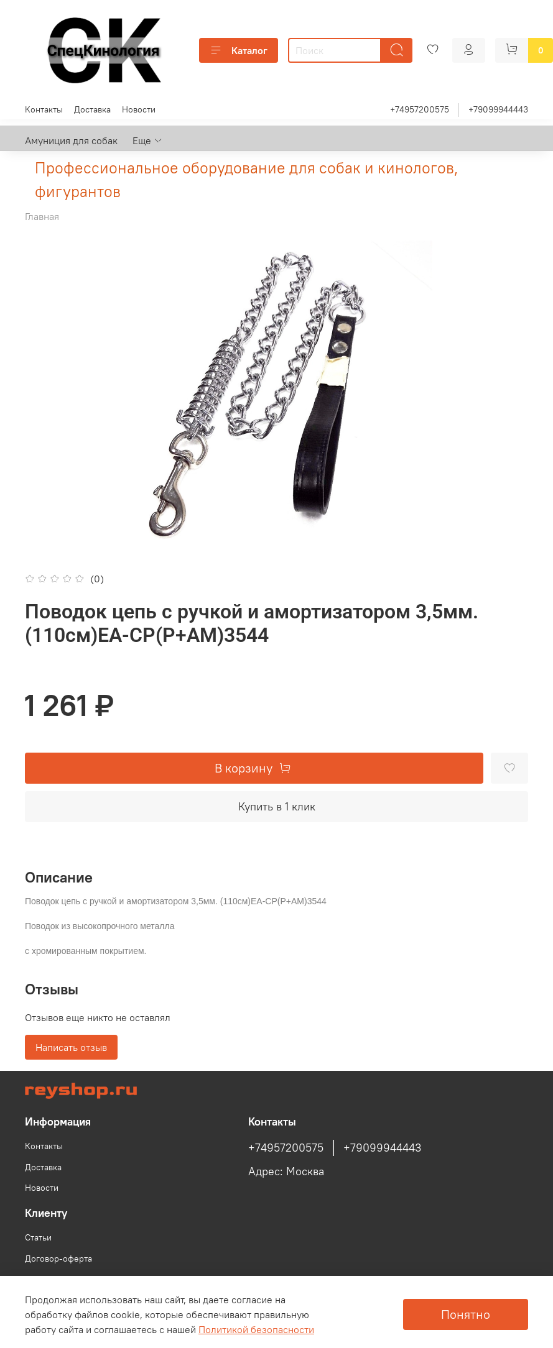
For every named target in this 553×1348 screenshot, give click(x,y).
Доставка (92, 109)
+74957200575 (419, 109)
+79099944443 (498, 109)
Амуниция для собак (71, 140)
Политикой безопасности (256, 1329)
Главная (42, 216)
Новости (139, 109)
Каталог (238, 50)
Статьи (38, 1237)
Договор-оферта (58, 1258)
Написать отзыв (71, 1047)
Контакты (44, 109)
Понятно (465, 1314)
